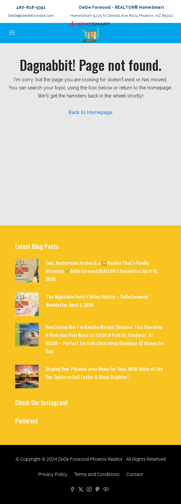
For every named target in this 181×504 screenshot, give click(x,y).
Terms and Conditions (96, 474)
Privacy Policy (52, 474)
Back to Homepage (91, 112)
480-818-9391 (31, 7)
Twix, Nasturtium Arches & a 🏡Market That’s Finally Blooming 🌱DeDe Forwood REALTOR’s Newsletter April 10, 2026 (101, 270)
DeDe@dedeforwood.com (31, 15)
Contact (134, 474)
